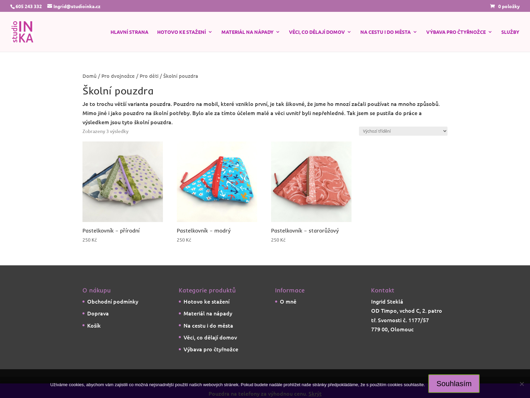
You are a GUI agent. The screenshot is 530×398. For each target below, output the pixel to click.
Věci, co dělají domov (317, 32)
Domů (89, 75)
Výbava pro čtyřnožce (456, 32)
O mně (288, 301)
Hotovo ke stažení (181, 32)
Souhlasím (454, 383)
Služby (510, 32)
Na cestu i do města (385, 32)
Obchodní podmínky (112, 301)
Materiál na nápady (247, 32)
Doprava (98, 313)
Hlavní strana (129, 32)
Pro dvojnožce (118, 75)
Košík (94, 325)
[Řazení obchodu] (403, 131)
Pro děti (149, 75)
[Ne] (521, 383)
